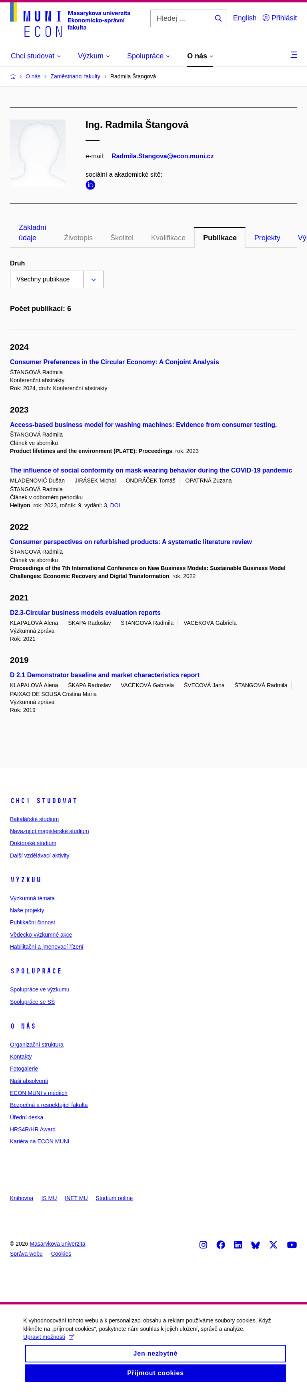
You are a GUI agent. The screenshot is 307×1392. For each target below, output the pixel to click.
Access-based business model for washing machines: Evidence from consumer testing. (143, 424)
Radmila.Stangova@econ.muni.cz (163, 156)
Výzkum (25, 879)
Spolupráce (36, 971)
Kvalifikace (168, 238)
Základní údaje (32, 232)
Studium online (114, 1198)
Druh (17, 263)
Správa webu (26, 1253)
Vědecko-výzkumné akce (41, 934)
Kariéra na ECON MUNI (40, 1141)
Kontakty (21, 1056)
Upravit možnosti (49, 1343)
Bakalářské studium (34, 819)
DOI (115, 505)
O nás (23, 1026)
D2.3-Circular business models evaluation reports (85, 612)
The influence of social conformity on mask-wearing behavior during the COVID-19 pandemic (151, 470)
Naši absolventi (29, 1081)
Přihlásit (280, 18)
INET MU (76, 1198)
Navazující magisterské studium (49, 831)
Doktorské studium (33, 843)
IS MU (49, 1198)
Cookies (61, 1253)
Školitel (122, 238)
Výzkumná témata (32, 898)
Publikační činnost (32, 922)
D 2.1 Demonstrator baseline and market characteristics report (104, 675)
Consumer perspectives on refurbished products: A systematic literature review (131, 541)
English (245, 18)
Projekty (267, 238)
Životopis (78, 238)
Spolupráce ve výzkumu (40, 989)
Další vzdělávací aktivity (40, 855)
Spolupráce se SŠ (32, 1002)
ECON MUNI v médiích (39, 1093)
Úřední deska (26, 1117)
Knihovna (21, 1198)
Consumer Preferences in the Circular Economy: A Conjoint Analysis (114, 362)
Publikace (220, 238)
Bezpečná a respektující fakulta (49, 1105)
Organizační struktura (37, 1044)
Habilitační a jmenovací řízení (47, 946)
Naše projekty (27, 910)
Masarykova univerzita (57, 1243)
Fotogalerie (24, 1068)
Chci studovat (44, 800)
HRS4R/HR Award (33, 1129)
